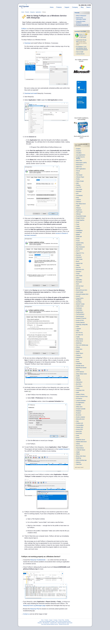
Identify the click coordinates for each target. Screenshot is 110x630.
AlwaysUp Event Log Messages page (34, 605)
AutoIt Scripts (79, 292)
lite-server (78, 415)
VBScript (78, 214)
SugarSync (79, 210)
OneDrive (78, 150)
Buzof (77, 261)
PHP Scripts (79, 259)
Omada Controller (80, 408)
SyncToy (78, 267)
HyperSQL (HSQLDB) (82, 324)
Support (67, 7)
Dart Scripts (79, 275)
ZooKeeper (79, 308)
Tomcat (78, 170)
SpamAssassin (80, 316)
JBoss (77, 173)
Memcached (79, 249)
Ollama (78, 454)
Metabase (78, 410)
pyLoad (78, 288)
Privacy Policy (61, 620)
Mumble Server (80, 365)
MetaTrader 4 (79, 164)
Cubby (77, 226)
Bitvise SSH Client (81, 456)
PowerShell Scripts (81, 216)
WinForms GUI (80, 269)
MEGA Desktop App (81, 460)
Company (75, 7)
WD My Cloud (79, 286)
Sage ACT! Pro (80, 253)
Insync (77, 388)
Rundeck (78, 413)
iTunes (78, 240)
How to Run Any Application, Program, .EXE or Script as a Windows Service (55, 621)
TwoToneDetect (80, 314)
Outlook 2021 (79, 427)
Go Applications (80, 402)
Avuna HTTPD (80, 320)
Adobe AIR (79, 236)
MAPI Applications (81, 168)
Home (52, 7)
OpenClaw (79, 464)
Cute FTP (78, 187)
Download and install (30, 93)
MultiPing (78, 458)
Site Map (67, 620)
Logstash (78, 328)
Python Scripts (80, 181)
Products (59, 7)
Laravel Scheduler (81, 400)
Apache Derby (80, 242)
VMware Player (80, 177)
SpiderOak (79, 232)
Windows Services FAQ (64, 624)
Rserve (78, 378)
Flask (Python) (80, 448)
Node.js (78, 228)
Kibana (78, 347)
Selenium (78, 201)
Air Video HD (79, 334)
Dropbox (78, 148)
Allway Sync (79, 406)
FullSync (24, 28)
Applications (38, 12)
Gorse (77, 437)
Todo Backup (79, 339)
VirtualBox (78, 152)
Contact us (26, 614)
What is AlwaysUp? (81, 15)
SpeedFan (79, 244)
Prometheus (79, 386)
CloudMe (78, 404)
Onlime (78, 443)
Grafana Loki (79, 423)
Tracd (77, 224)
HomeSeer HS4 (80, 390)
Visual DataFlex (80, 220)
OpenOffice (79, 279)
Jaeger (78, 452)
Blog (82, 7)
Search (88, 7)
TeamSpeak (79, 175)
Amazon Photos (80, 394)
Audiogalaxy (79, 230)
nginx (77, 183)
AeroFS (78, 296)
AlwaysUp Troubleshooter (38, 560)
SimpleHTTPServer (81, 318)
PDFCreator (79, 212)
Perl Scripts (79, 189)
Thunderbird (79, 195)
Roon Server (79, 445)
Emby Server (79, 341)
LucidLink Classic (80, 450)
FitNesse (78, 208)
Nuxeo (77, 361)
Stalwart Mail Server (81, 441)
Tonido (78, 273)
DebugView (79, 357)
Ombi (77, 435)
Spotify (78, 351)
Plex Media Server (81, 203)
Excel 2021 (79, 433)
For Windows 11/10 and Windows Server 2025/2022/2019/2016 (82, 48)
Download (27, 43)
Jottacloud (78, 257)
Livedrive (78, 199)
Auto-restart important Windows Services (49, 624)
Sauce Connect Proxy (81, 396)
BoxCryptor (79, 282)
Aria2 (77, 284)
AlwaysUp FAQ (34, 609)
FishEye (78, 185)
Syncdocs (78, 271)
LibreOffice (79, 363)
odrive (77, 277)
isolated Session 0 (63, 449)
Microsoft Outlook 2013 (82, 294)
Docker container (80, 417)
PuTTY (78, 251)
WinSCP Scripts (80, 304)
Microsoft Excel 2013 (81, 290)
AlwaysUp (32, 12)
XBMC (77, 265)
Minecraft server (80, 419)
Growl (77, 222)
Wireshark (78, 191)
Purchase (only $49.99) (82, 25)
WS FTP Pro (79, 332)
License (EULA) (80, 54)
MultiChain (79, 343)
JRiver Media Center (81, 374)
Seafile (78, 376)
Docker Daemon (80, 322)
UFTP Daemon (80, 371)
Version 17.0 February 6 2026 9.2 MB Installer (83, 36)
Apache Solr (79, 263)
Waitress (78, 462)
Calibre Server (80, 306)
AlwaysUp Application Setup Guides (65, 622)
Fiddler (78, 205)
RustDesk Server (80, 439)
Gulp (77, 421)
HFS (77, 193)
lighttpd (78, 234)
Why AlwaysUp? (46, 622)
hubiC (77, 326)
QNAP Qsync (79, 353)
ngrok (77, 392)
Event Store (79, 349)
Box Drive (78, 384)
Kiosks (78, 238)
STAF (77, 359)
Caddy (77, 336)
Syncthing (78, 302)
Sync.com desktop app (82, 345)
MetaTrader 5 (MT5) (81, 162)
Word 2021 (79, 431)
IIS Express (79, 398)
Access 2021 (79, 429)
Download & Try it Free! (80, 31)
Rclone (78, 369)
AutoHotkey (79, 310)
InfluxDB (78, 380)
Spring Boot (79, 382)
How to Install (79, 52)
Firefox (78, 179)
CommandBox (80, 425)
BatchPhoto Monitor (81, 367)
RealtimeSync (79, 312)
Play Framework (80, 247)
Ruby (77, 197)
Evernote (78, 255)
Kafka (77, 330)
